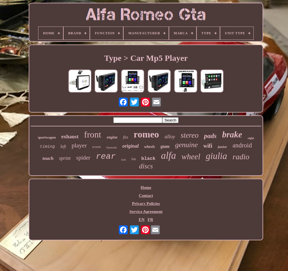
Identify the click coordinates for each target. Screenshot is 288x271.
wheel (191, 156)
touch (48, 158)
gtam (165, 146)
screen (96, 147)
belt (123, 159)
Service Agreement (146, 211)
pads (210, 135)
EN (142, 219)
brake (232, 134)
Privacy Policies (146, 203)
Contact (146, 195)
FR (150, 219)
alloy (169, 136)
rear (106, 156)
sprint (65, 158)
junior (222, 147)
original (130, 146)
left (63, 146)
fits (125, 137)
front (92, 134)
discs (146, 166)
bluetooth (111, 147)
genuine (186, 145)
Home (146, 187)
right (251, 138)
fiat (133, 159)
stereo (189, 135)
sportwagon (47, 137)
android (242, 145)
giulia (216, 156)
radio (241, 156)
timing (47, 146)
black (148, 158)
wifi (207, 146)
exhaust (69, 136)
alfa (168, 155)
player (79, 145)
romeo (146, 134)
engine (112, 137)
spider (83, 157)
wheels (149, 147)
